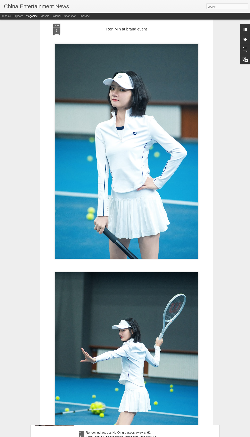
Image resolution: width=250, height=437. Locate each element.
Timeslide (84, 16)
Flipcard (18, 16)
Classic (6, 16)
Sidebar (56, 16)
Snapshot (70, 16)
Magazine (32, 16)
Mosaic (44, 16)
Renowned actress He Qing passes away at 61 (118, 432)
